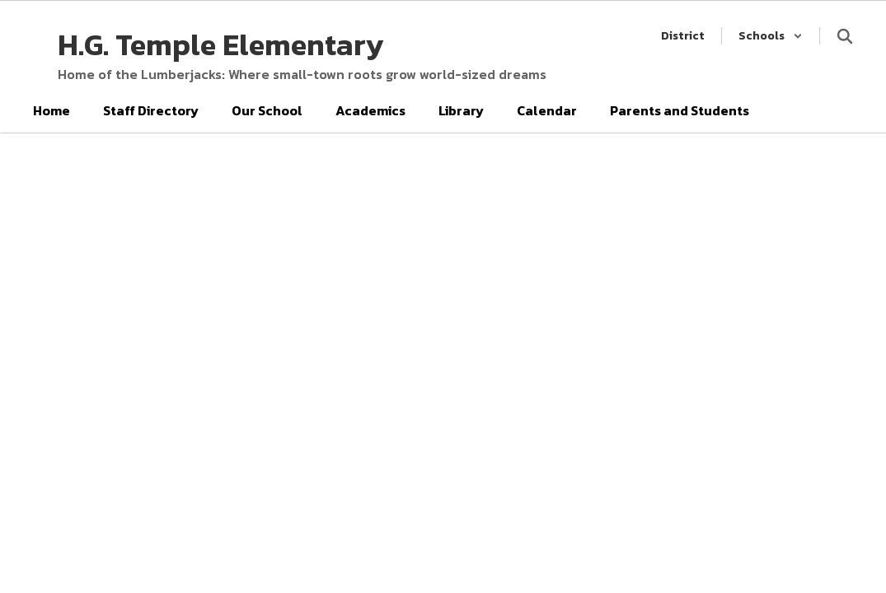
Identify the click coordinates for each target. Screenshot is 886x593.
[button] (770, 35)
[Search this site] (845, 36)
